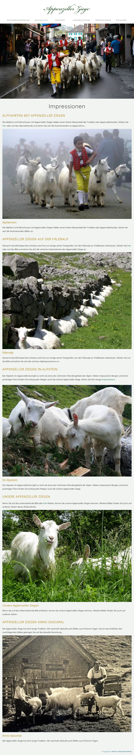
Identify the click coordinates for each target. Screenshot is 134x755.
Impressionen (108, 379)
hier (4, 125)
